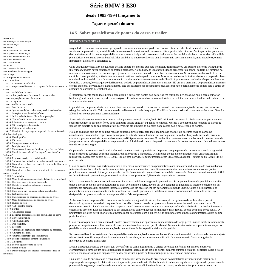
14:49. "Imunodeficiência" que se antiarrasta (26, 235)
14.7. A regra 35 (13, 101)
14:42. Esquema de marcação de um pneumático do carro (33, 214)
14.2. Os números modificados (20, 83)
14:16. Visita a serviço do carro (20, 128)
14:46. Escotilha (13, 226)
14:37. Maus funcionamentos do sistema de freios (29, 199)
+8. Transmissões (11, 62)
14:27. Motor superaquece (18, 167)
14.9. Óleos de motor (15, 107)
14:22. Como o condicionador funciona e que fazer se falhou (34, 149)
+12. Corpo (8, 74)
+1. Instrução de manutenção (17, 41)
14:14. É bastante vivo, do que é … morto (25, 122)
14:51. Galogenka (13, 241)
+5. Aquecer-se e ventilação (16, 53)
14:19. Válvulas (13, 140)
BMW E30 (8, 38)
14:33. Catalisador (14, 187)
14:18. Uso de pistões (15, 137)
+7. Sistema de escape (14, 59)
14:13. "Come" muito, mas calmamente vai (26, 119)
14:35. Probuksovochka (16, 193)
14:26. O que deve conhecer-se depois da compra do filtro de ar (36, 164)
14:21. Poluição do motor (17, 146)
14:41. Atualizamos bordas (18, 211)
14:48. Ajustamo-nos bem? (18, 232)
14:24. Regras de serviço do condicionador (26, 158)
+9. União (8, 65)
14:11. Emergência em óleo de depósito (24, 113)
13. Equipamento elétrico (17, 77)
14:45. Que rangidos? (15, 223)
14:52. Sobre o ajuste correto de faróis (23, 244)
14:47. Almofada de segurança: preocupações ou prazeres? (33, 229)
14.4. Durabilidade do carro (18, 92)
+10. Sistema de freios (14, 68)
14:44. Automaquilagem (17, 220)
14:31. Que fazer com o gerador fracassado (26, 182)
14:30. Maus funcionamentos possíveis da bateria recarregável (35, 179)
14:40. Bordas (12, 208)
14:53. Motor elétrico (15, 247)
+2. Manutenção (11, 44)
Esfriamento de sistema (18, 50)
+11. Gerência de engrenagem (18, 71)
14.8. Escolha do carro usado (19, 104)
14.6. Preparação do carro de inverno (23, 98)
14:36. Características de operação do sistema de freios (31, 196)
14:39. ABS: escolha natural (19, 205)
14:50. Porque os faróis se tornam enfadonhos (27, 238)
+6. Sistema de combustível (16, 56)
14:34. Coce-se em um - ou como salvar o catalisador (31, 190)
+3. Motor (8, 47)
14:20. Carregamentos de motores (21, 143)
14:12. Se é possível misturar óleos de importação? (30, 116)
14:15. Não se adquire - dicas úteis (22, 125)
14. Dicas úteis (12, 80)
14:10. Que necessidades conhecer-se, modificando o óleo (33, 110)
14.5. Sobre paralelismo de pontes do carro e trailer (30, 95)
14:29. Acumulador (14, 176)
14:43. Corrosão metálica (17, 217)
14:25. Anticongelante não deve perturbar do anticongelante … (35, 161)
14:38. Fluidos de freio (16, 202)
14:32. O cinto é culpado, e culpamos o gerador (28, 184)
